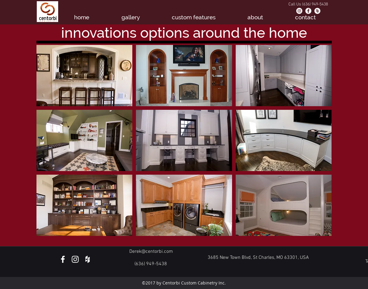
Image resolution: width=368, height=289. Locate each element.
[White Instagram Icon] (75, 259)
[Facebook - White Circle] (308, 11)
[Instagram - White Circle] (299, 11)
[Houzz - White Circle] (317, 11)
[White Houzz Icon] (87, 259)
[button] (84, 75)
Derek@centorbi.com (151, 252)
